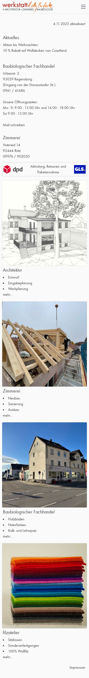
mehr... (8, 294)
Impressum (77, 667)
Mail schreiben (14, 125)
